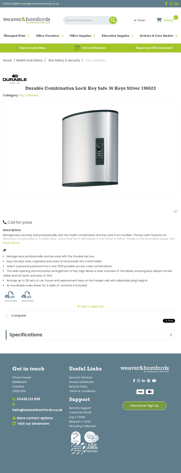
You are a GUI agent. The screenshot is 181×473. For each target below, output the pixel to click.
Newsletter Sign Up (144, 405)
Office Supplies (80, 35)
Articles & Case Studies (156, 35)
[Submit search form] (113, 20)
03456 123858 (11, 4)
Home (7, 60)
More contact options (32, 418)
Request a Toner (80, 421)
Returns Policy (78, 386)
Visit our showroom (30, 423)
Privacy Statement (81, 382)
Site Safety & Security (64, 60)
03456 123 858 (26, 399)
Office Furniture (47, 35)
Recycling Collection (82, 426)
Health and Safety (29, 60)
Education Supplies (115, 35)
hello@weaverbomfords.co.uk (40, 4)
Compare (14, 316)
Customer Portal (80, 412)
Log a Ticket (77, 417)
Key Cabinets (96, 60)
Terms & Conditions (82, 391)
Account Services (80, 377)
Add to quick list (90, 306)
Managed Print (14, 35)
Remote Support (80, 408)
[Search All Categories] (90, 20)
